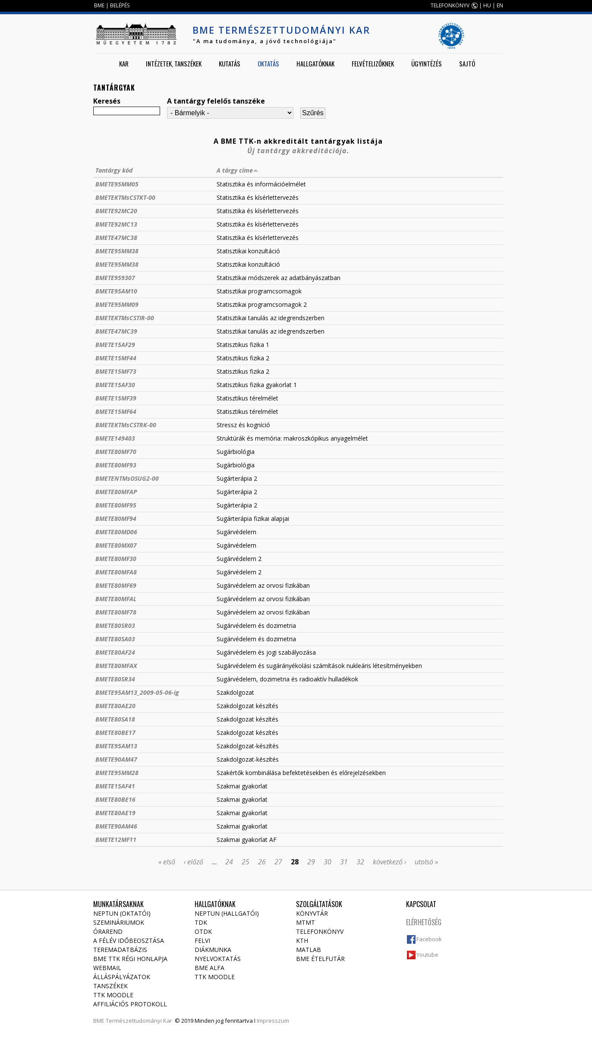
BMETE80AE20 (115, 706)
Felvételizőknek (373, 63)
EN (500, 5)
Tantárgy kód (113, 170)
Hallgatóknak (315, 63)
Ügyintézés (426, 63)
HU (487, 5)
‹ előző (193, 862)
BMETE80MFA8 (116, 572)
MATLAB (308, 949)
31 (344, 862)
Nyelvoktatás (218, 959)
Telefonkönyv (319, 931)
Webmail (107, 968)
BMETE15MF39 (115, 398)
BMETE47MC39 (116, 331)
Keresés (106, 101)
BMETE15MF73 (115, 371)
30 (327, 862)
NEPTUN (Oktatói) (122, 913)
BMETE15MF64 (115, 411)
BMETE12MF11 (115, 839)
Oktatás (268, 63)
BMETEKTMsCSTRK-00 (125, 425)
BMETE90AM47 (116, 759)
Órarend (108, 931)
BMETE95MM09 (117, 304)
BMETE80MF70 (115, 451)
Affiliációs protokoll (130, 1004)
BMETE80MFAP (116, 492)
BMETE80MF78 (115, 612)
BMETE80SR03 (115, 625)
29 (311, 862)
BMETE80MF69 (115, 585)
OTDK (203, 931)
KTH (302, 940)
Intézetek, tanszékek (174, 63)
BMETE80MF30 (115, 559)
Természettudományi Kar (139, 1020)
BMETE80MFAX (116, 666)
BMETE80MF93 (115, 465)
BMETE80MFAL (115, 599)
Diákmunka (213, 949)
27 (278, 862)
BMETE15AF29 (115, 344)
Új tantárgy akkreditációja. (298, 150)
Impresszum (273, 1020)
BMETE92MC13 (116, 224)
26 (262, 862)
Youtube (427, 954)
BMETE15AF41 (115, 786)
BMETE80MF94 (115, 518)
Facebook (429, 939)
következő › (389, 862)
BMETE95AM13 (116, 746)
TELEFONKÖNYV (450, 5)
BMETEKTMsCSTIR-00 (124, 318)
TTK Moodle (113, 995)
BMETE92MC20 (116, 211)
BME (99, 5)
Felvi (202, 940)
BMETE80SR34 (115, 679)
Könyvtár (312, 913)
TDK (201, 922)
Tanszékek (110, 986)
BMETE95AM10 (116, 291)
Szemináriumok (118, 922)
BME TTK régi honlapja (130, 959)
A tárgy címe (237, 170)
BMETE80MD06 (116, 532)
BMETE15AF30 (115, 385)
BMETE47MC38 (116, 237)
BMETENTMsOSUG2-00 (127, 478)
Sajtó (467, 63)
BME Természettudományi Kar (281, 29)
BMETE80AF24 (115, 652)
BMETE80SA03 (115, 639)
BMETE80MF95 (115, 505)
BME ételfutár (320, 959)
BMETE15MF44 (115, 358)
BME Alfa (209, 968)
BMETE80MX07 (116, 545)
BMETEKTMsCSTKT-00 (125, 197)
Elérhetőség (423, 922)
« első (166, 862)
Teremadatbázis (120, 949)
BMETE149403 (115, 438)
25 (245, 862)
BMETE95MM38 (117, 251)
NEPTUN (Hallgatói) (227, 913)
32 (360, 862)
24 (229, 862)
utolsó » (426, 862)
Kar (124, 63)
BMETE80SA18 (115, 719)
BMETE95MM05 (117, 184)
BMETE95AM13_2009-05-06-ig (137, 692)
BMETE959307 (115, 278)
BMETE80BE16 (115, 799)
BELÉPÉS (119, 5)
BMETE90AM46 (116, 826)
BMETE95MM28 (117, 773)
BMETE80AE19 (115, 813)
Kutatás (229, 63)
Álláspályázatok (121, 977)
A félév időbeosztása (128, 940)
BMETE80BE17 (115, 732)
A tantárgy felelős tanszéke (216, 101)
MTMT (305, 922)
